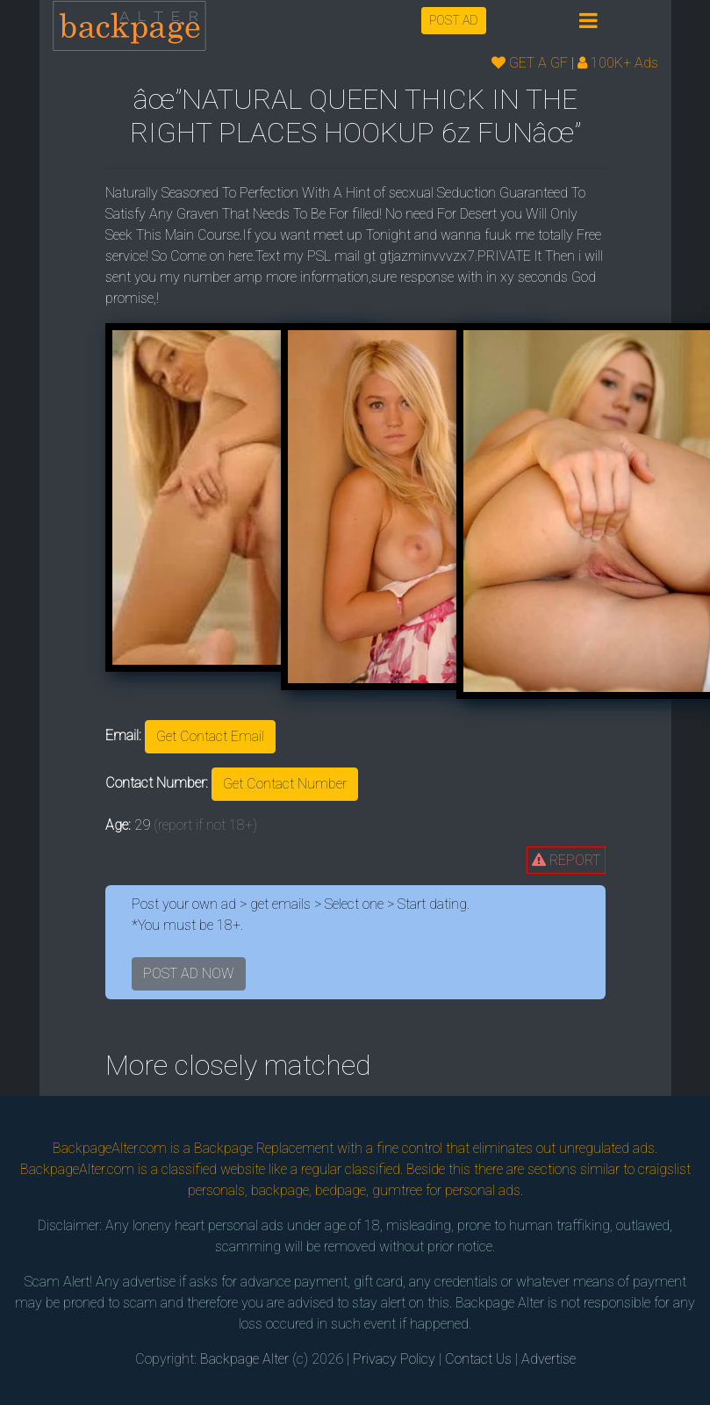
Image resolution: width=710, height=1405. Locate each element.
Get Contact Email (210, 736)
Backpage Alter (244, 1359)
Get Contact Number (285, 783)
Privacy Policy (394, 1359)
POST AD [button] (453, 20)
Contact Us (478, 1359)
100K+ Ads (617, 62)
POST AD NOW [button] (188, 973)
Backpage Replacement (263, 1148)
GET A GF (529, 62)
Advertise (548, 1359)
